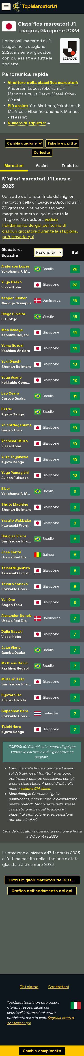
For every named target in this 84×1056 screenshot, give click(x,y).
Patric (6, 409)
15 (75, 316)
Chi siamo (29, 986)
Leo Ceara (10, 393)
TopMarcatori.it (39, 6)
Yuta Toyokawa (14, 456)
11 (75, 396)
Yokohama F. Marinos (19, 271)
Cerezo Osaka (13, 398)
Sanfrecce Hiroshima (20, 541)
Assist (42, 165)
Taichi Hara (11, 726)
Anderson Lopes (15, 266)
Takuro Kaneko (14, 584)
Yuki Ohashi (11, 361)
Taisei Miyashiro (15, 568)
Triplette (69, 165)
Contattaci (58, 986)
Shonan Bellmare (16, 366)
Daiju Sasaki (12, 631)
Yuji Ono (8, 599)
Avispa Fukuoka (15, 477)
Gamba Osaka (13, 652)
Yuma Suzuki (12, 345)
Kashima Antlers (15, 350)
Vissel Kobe (11, 287)
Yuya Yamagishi (15, 472)
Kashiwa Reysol (15, 335)
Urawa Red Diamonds (19, 557)
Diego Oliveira (13, 314)
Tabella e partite (62, 143)
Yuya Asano (11, 377)
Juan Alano (11, 647)
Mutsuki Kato (13, 679)
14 (75, 332)
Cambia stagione (24, 143)
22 (75, 269)
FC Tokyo (9, 319)
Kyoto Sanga (12, 414)
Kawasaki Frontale (17, 525)
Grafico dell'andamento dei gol (42, 890)
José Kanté (11, 552)
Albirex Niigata (13, 700)
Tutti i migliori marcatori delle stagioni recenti (44, 880)
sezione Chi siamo (35, 788)
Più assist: (18, 105)
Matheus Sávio (14, 663)
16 (75, 300)
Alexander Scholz (16, 615)
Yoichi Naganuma (16, 425)
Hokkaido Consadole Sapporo (27, 382)
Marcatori (14, 165)
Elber (5, 488)
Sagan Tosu (11, 430)
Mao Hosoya (12, 329)
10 (75, 411)
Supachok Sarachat (19, 711)
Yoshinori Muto (14, 441)
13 (75, 364)
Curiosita (42, 152)
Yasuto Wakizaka (16, 520)
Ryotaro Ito (11, 695)
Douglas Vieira (13, 536)
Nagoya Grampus (16, 303)
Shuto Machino (14, 504)
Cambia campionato (42, 1050)
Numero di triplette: (27, 122)
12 (75, 380)
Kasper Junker (14, 298)
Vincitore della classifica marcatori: (43, 82)
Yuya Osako (11, 282)
